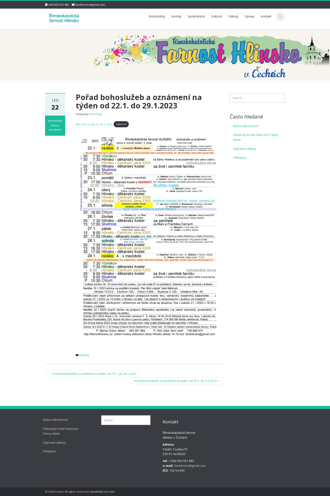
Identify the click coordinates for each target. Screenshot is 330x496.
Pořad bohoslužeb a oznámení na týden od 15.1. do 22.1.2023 (92, 374)
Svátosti (216, 16)
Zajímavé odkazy (244, 149)
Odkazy (233, 16)
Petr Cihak (95, 114)
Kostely (176, 16)
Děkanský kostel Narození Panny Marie (255, 137)
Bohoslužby (157, 16)
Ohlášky (84, 355)
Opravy (249, 16)
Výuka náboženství (245, 126)
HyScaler (109, 491)
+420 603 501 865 (58, 5)
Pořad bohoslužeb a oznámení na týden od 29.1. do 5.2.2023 (177, 381)
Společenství (196, 16)
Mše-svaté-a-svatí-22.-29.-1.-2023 (94, 124)
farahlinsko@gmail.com (90, 5)
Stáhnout (121, 124)
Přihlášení (239, 158)
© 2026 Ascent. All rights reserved (66, 491)
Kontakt (266, 16)
